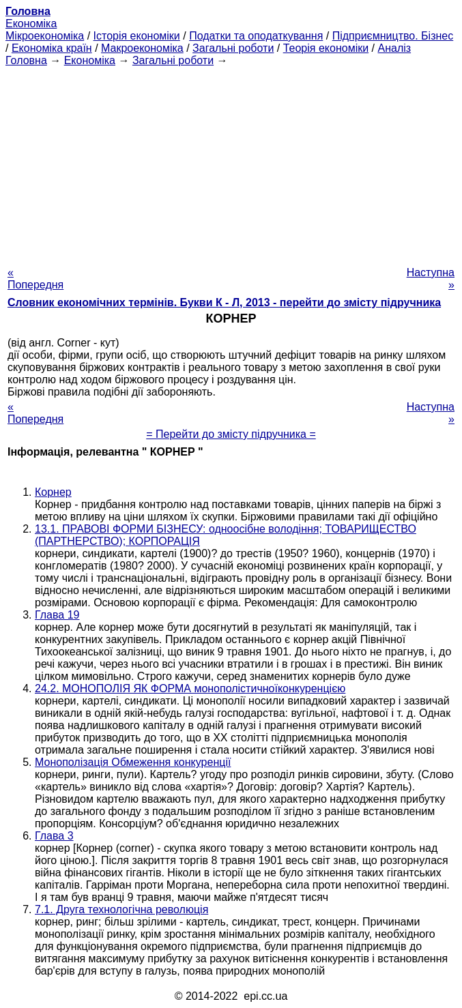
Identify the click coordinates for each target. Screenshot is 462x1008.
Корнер (53, 492)
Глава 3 (54, 836)
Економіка (31, 23)
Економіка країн (52, 48)
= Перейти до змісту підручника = (231, 434)
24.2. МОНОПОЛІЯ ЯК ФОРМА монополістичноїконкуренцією (190, 688)
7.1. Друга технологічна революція (121, 909)
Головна (26, 60)
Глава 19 (57, 615)
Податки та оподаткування (256, 36)
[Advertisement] (231, 162)
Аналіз (394, 48)
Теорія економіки (326, 48)
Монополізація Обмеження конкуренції (133, 762)
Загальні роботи (233, 48)
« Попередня (35, 279)
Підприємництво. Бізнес (393, 36)
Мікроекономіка (44, 36)
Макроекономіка (142, 48)
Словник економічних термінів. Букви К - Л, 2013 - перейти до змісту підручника (224, 302)
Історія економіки (136, 36)
